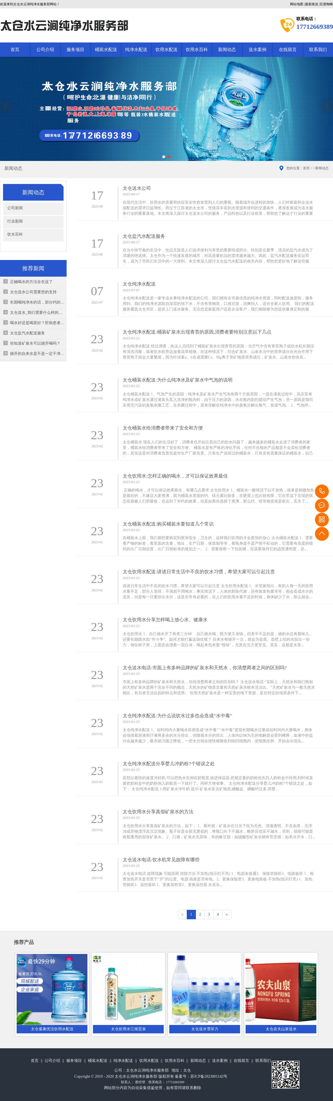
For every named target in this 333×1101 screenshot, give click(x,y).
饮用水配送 (166, 49)
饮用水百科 (197, 49)
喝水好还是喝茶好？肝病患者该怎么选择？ (37, 323)
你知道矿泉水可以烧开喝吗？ (35, 343)
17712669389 (322, 491)
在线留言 (288, 49)
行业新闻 (15, 221)
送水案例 (257, 49)
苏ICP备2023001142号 (208, 1076)
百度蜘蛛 (326, 4)
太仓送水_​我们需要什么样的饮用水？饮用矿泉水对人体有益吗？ (37, 312)
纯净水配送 (136, 49)
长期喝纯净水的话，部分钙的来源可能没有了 (37, 302)
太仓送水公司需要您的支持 (33, 292)
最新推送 (311, 4)
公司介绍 (45, 49)
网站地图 (296, 4)
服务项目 (75, 49)
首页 (15, 49)
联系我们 (263, 1061)
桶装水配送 (106, 49)
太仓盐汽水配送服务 (27, 333)
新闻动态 (227, 49)
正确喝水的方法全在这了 (31, 282)
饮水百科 (15, 234)
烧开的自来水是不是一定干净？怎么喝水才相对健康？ (37, 354)
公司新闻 (15, 208)
